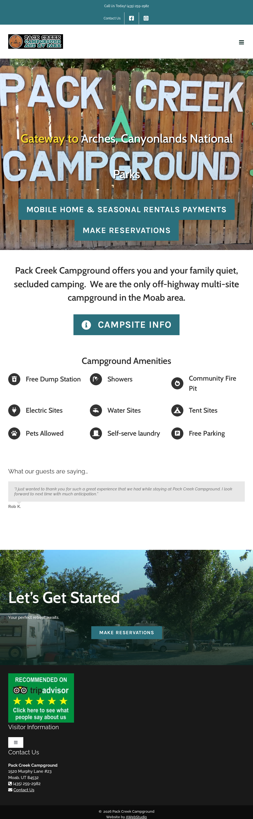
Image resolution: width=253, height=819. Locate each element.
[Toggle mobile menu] (242, 42)
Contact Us (23, 790)
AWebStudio (136, 817)
